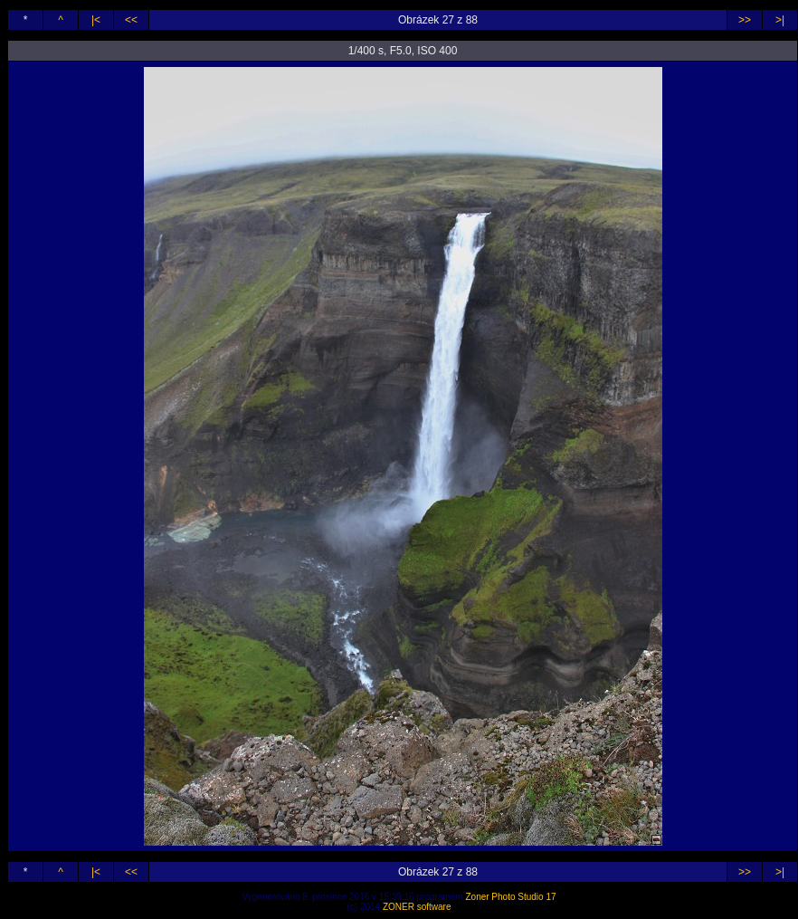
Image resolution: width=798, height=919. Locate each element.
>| (779, 20)
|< (95, 20)
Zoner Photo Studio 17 (510, 897)
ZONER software (417, 907)
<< (131, 20)
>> (744, 20)
